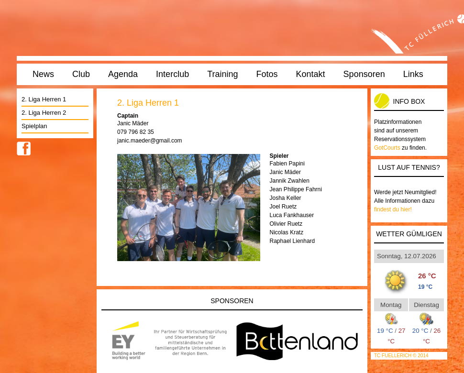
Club (81, 74)
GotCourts (387, 147)
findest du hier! (393, 209)
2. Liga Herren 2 (44, 112)
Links (413, 74)
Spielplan (34, 126)
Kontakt (310, 74)
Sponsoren (364, 74)
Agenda (123, 74)
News (43, 74)
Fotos (267, 74)
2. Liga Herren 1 (44, 99)
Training (222, 74)
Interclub (172, 74)
